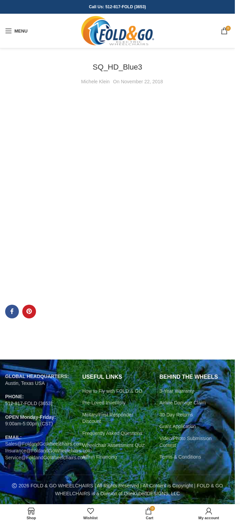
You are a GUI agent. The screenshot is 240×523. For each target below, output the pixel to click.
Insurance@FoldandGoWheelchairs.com (48, 450)
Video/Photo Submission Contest (185, 442)
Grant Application (177, 426)
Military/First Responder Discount (107, 418)
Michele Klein (95, 81)
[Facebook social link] (12, 311)
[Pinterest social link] (29, 311)
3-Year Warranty (176, 391)
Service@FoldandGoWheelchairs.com (46, 457)
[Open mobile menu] (16, 31)
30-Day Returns (176, 414)
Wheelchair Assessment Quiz (113, 445)
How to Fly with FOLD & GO (112, 391)
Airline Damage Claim (182, 402)
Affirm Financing (99, 457)
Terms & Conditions (180, 457)
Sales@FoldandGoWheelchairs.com (44, 444)
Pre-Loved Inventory (103, 402)
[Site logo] (117, 30)
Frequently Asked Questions (112, 433)
